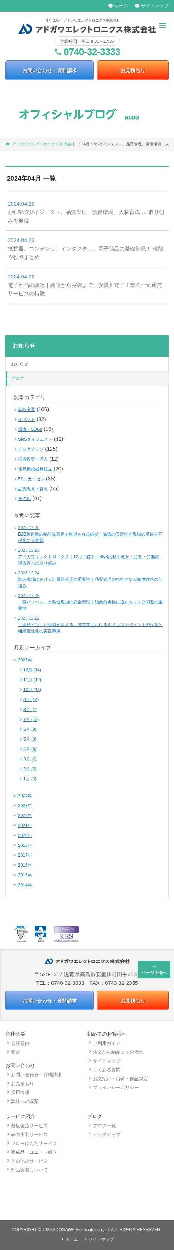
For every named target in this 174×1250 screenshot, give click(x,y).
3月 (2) (30, 759)
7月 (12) (31, 719)
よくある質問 (103, 1069)
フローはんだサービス (31, 1143)
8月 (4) (30, 709)
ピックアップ (31, 449)
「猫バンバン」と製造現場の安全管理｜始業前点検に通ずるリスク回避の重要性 (90, 602)
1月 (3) (30, 778)
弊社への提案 (22, 1101)
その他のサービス (26, 1161)
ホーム (118, 5)
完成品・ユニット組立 (31, 1152)
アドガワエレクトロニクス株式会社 (43, 144)
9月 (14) (31, 699)
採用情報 (17, 1092)
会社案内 (17, 1043)
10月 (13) (32, 689)
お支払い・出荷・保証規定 (117, 1078)
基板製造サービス (26, 1125)
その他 (24, 498)
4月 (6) (30, 749)
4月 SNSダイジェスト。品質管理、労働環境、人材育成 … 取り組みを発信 (86, 211)
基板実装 (26, 409)
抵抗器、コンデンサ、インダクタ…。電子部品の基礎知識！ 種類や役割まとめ (85, 248)
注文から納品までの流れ (115, 1052)
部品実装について (26, 1170)
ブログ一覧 (101, 1125)
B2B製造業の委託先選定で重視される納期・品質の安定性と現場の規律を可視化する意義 (90, 534)
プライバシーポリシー (113, 1087)
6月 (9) (30, 729)
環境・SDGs (30, 429)
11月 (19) (32, 679)
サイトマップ (152, 5)
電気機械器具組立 (35, 469)
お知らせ (19, 363)
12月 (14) (32, 669)
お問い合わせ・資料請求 (49, 70)
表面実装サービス (26, 1134)
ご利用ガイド (103, 1043)
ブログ (17, 378)
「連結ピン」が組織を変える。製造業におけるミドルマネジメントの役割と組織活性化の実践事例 (90, 624)
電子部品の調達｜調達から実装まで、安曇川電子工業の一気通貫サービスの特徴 (85, 284)
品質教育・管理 (33, 488)
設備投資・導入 (33, 459)
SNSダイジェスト (35, 439)
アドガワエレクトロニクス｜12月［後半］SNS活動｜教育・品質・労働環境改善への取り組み (88, 557)
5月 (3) (30, 739)
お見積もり (132, 70)
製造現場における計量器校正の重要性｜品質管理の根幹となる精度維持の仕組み (90, 579)
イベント (26, 419)
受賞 (12, 1052)
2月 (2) (30, 768)
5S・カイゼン (31, 478)
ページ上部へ (154, 969)
